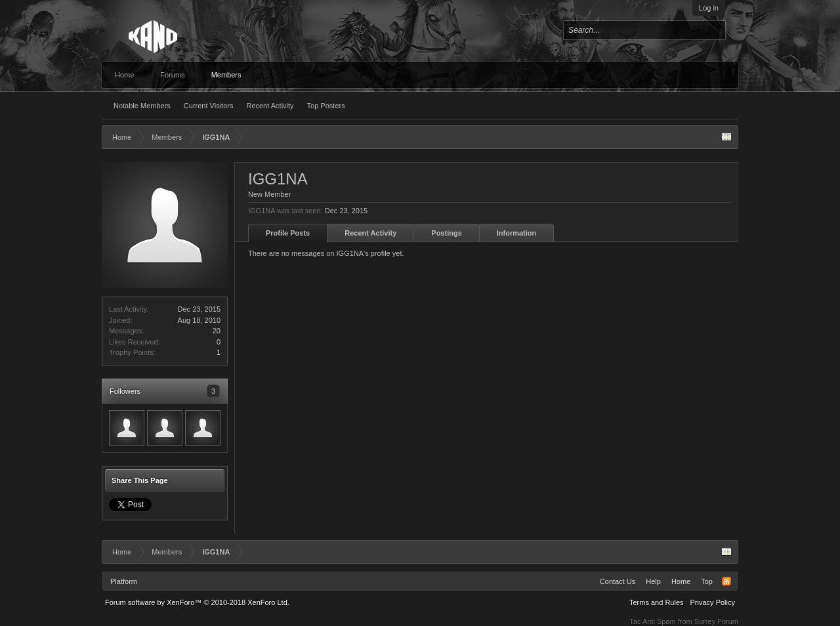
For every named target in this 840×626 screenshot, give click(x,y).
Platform (123, 581)
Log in (709, 8)
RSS (726, 581)
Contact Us (617, 581)
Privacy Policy (712, 602)
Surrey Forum (716, 621)
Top (707, 581)
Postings (446, 233)
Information (517, 233)
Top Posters (326, 106)
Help (653, 581)
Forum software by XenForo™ (197, 602)
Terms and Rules (656, 602)
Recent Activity (269, 106)
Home (124, 75)
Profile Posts (288, 233)
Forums (172, 75)
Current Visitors (209, 106)
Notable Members (142, 106)
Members (226, 75)
